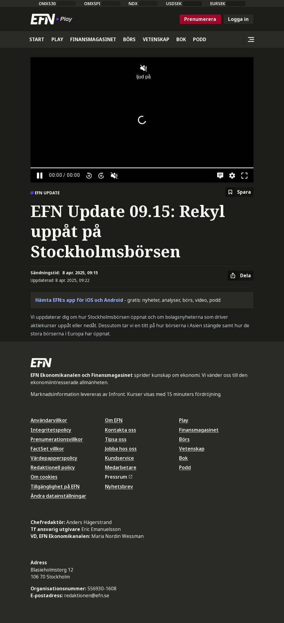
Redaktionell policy (53, 467)
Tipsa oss (115, 439)
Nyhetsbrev (119, 486)
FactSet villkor (47, 448)
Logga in (238, 19)
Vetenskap (191, 448)
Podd (185, 467)
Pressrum (118, 476)
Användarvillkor (49, 420)
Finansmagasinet (199, 430)
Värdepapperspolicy (54, 458)
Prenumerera (200, 19)
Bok (183, 458)
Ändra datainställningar (58, 496)
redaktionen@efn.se (86, 595)
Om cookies (44, 476)
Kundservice (119, 458)
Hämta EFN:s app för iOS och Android (79, 300)
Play (183, 420)
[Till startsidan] (53, 19)
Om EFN (113, 420)
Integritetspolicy (51, 430)
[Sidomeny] (250, 39)
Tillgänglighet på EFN (55, 486)
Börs (184, 439)
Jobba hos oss (121, 448)
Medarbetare (120, 467)
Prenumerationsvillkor (57, 439)
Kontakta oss (120, 430)
